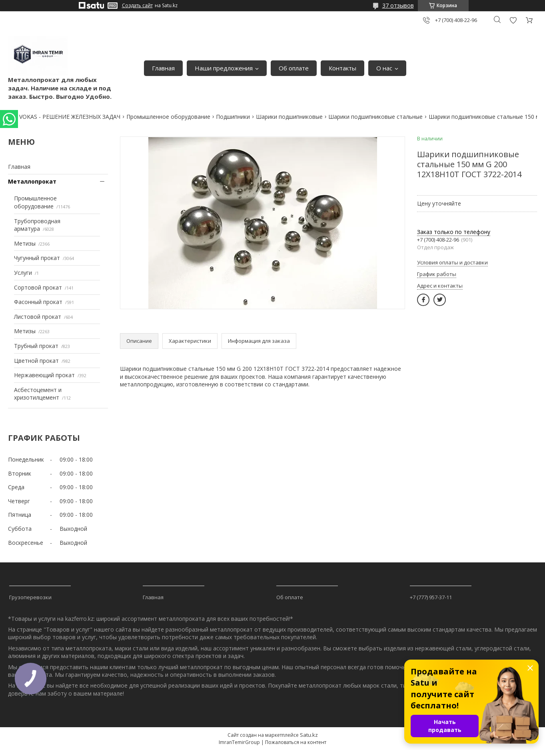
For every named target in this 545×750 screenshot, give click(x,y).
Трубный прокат (36, 346)
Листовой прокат (37, 316)
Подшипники (233, 116)
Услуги (23, 272)
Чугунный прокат (37, 258)
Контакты (342, 68)
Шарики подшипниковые (289, 116)
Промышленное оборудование (168, 116)
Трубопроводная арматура (37, 225)
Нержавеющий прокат (44, 375)
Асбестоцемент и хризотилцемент (38, 394)
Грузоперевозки (30, 597)
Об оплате (294, 68)
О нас (384, 68)
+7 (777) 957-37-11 (431, 597)
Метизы (25, 243)
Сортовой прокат (38, 287)
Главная (163, 68)
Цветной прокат (36, 360)
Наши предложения (224, 68)
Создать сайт (137, 5)
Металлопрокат (32, 181)
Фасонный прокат (38, 302)
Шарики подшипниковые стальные (375, 116)
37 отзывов (398, 5)
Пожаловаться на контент (295, 742)
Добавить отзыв (513, 20)
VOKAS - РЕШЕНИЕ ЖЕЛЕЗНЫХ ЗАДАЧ (69, 116)
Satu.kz (309, 734)
